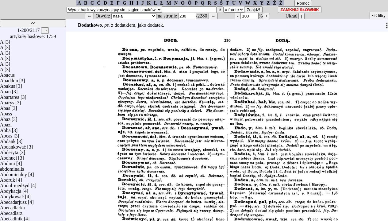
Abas (5, 106)
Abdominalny (13, 173)
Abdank (8, 139)
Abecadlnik (11, 217)
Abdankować (13, 145)
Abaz (5, 117)
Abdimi (7, 162)
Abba (5, 128)
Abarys (7, 101)
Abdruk (7, 178)
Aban (5, 90)
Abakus (7, 84)
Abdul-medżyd (14, 184)
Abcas (6, 134)
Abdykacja (10, 189)
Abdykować (12, 195)
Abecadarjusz (13, 200)
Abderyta (9, 150)
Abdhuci (8, 156)
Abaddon (9, 79)
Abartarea (9, 95)
